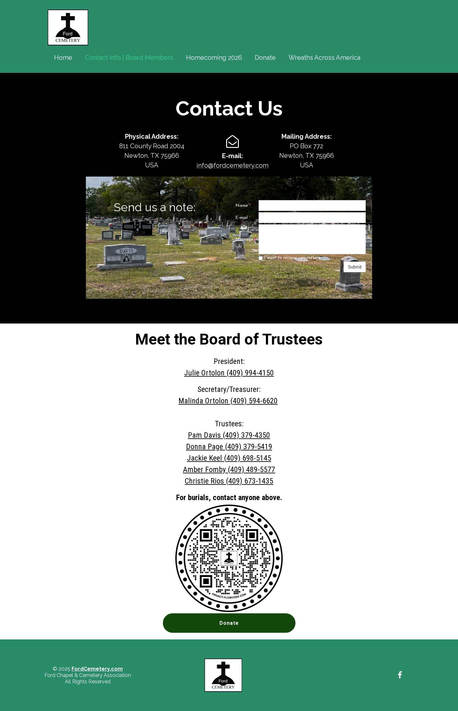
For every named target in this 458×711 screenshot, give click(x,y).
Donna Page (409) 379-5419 (229, 446)
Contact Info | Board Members (129, 57)
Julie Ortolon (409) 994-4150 (229, 372)
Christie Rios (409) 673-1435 (229, 481)
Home (63, 57)
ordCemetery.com (98, 669)
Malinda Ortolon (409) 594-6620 (228, 400)
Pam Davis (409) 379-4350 (229, 435)
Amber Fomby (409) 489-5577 (229, 469)
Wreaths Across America (324, 57)
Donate (265, 57)
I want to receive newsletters (289, 257)
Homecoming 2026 (214, 57)
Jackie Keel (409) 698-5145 (229, 458)
